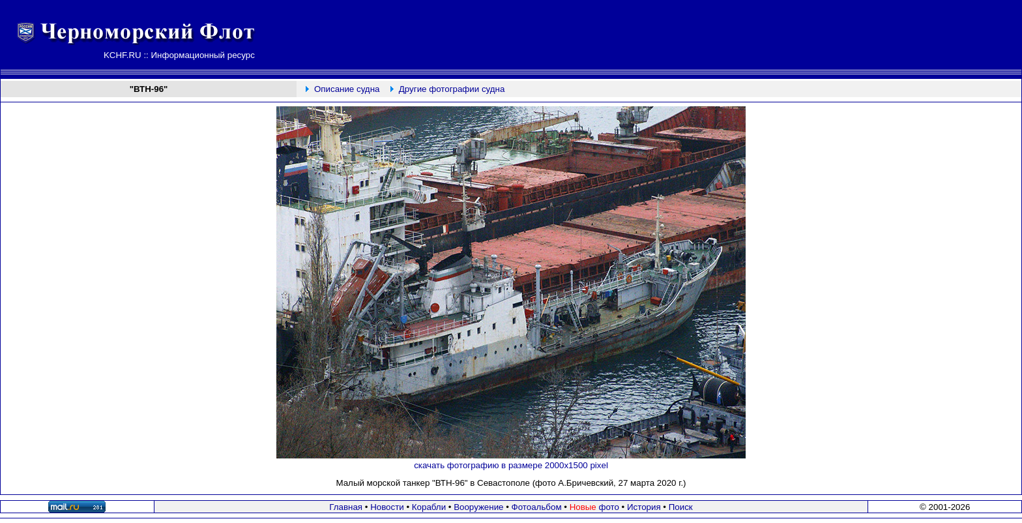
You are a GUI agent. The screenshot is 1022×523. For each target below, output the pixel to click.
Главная (345, 507)
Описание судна (346, 89)
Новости (387, 507)
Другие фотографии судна (452, 89)
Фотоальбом (537, 507)
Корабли (429, 507)
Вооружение (478, 507)
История (644, 507)
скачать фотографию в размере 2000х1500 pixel (511, 465)
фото (594, 507)
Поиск (681, 507)
